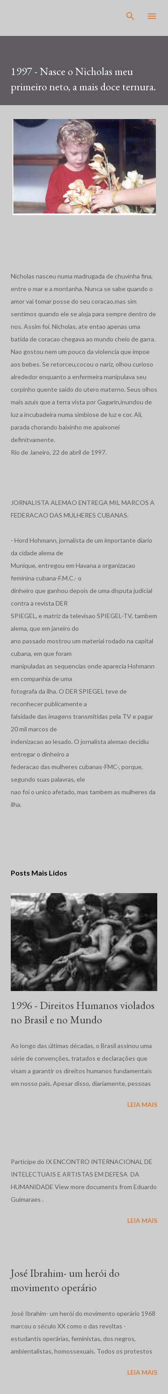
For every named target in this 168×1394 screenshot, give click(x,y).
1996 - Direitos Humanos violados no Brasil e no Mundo (83, 1012)
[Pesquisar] (130, 16)
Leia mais (142, 1104)
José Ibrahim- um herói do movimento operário (65, 1280)
